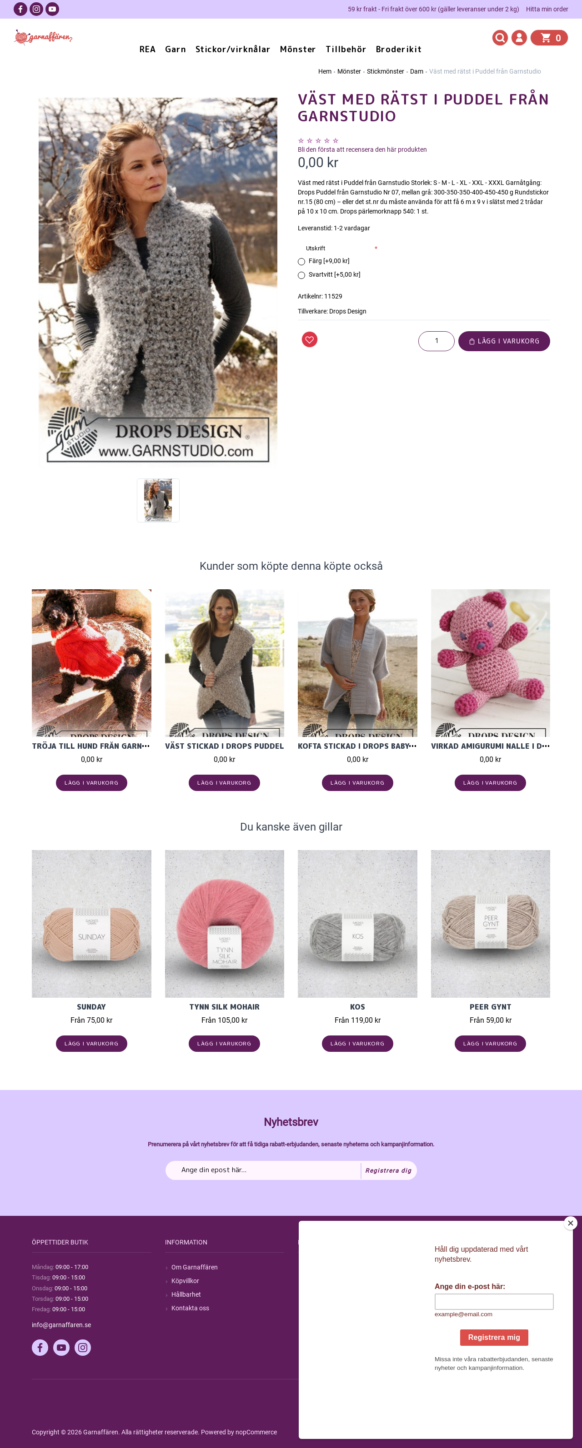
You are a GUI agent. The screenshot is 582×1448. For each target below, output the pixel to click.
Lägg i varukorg (504, 341)
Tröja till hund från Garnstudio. (102, 746)
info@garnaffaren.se (61, 1325)
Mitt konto (452, 1267)
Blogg (312, 1280)
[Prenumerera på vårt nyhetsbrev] (291, 1170)
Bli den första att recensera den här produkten (362, 149)
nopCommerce (256, 1432)
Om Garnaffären (194, 1267)
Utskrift (315, 248)
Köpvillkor (185, 1280)
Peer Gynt (491, 1007)
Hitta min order (547, 9)
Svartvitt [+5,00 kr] (335, 274)
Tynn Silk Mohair (224, 1007)
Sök (309, 1267)
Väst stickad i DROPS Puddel (224, 746)
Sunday (91, 1007)
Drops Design (347, 311)
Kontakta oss (190, 1308)
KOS (357, 1007)
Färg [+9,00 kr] (329, 260)
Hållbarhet (186, 1294)
